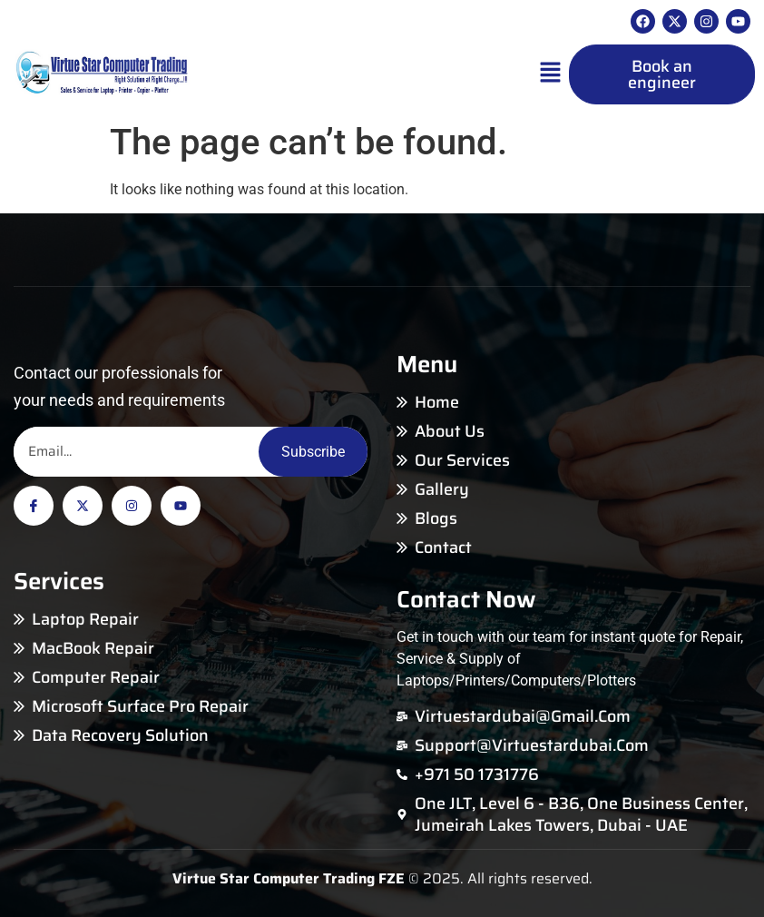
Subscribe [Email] (313, 451)
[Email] (136, 452)
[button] (550, 74)
